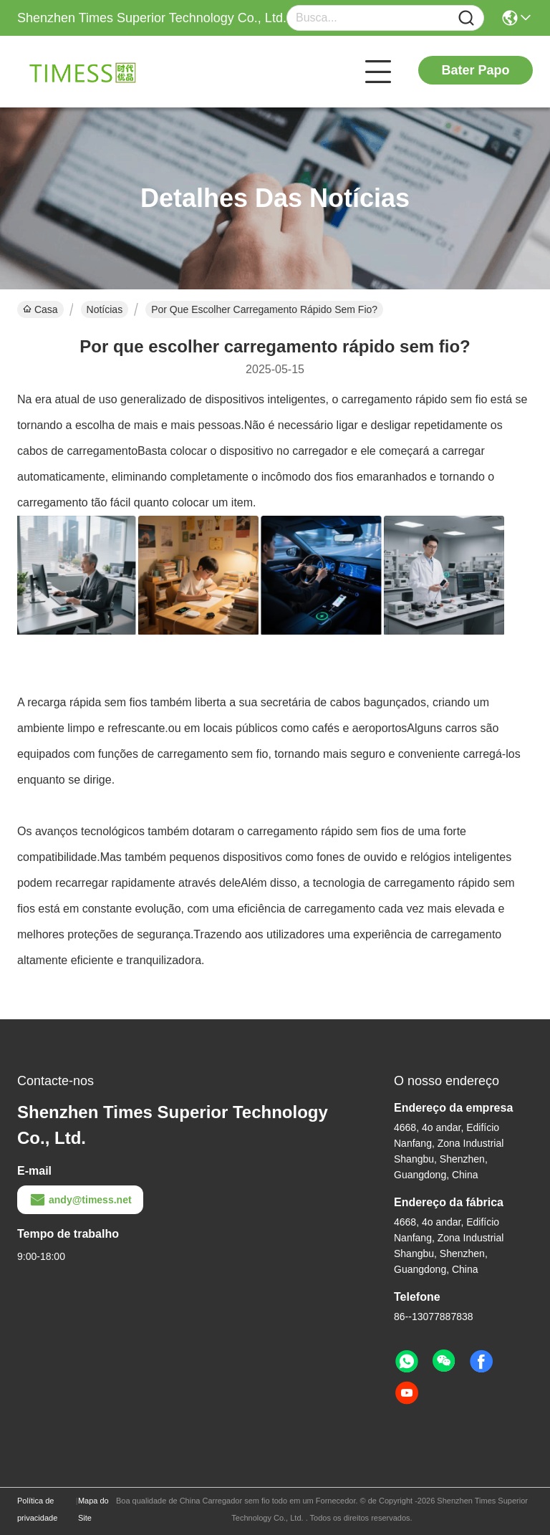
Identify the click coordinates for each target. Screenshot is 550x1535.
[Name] (466, 18)
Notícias (105, 309)
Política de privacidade (37, 1509)
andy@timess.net (80, 1200)
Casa (40, 309)
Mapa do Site (93, 1509)
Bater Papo (475, 70)
